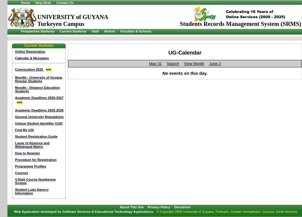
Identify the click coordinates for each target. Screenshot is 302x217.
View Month (194, 63)
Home (25, 2)
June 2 (215, 63)
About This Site (132, 207)
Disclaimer (182, 207)
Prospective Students (37, 31)
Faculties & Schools (136, 31)
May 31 (155, 63)
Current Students (73, 31)
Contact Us (64, 2)
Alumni (109, 31)
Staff (95, 31)
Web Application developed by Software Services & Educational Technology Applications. (84, 211)
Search (173, 63)
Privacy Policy (159, 207)
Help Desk (43, 2)
